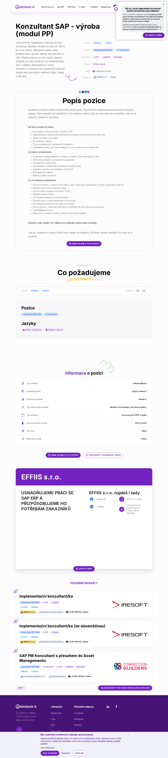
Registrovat (106, 7)
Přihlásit (94, 7)
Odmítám (79, 753)
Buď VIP (62, 7)
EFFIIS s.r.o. (101, 77)
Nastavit (66, 753)
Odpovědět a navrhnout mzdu (103, 455)
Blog (52, 725)
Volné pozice (56, 731)
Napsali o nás (56, 713)
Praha (113, 77)
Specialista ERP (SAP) (103, 50)
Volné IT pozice (49, 7)
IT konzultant (123, 50)
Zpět (20, 688)
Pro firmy (77, 725)
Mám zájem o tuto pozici (84, 243)
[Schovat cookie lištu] (128, 735)
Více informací (47, 747)
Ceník (53, 719)
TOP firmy (73, 7)
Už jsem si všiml (153, 35)
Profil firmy (84, 568)
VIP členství (79, 713)
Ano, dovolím (50, 753)
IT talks (84, 7)
